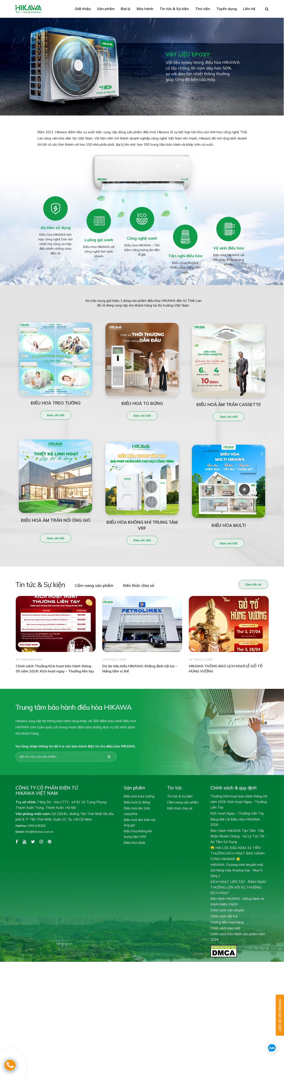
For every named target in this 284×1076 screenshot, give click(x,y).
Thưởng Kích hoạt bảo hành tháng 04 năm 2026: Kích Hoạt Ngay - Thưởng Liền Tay (238, 801)
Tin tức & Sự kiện (174, 8)
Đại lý (125, 8)
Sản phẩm (105, 8)
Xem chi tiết (55, 422)
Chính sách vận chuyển (227, 910)
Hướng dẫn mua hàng (226, 922)
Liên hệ (249, 8)
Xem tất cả (246, 584)
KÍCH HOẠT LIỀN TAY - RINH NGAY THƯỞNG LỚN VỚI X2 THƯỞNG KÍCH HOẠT (238, 887)
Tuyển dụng (226, 8)
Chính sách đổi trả (223, 916)
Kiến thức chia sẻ (131, 585)
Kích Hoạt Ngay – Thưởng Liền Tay (237, 813)
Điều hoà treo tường (139, 796)
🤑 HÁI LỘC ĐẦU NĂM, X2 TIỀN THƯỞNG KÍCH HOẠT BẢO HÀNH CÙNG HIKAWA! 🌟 (237, 853)
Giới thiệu (83, 8)
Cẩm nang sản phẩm (86, 585)
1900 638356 (31, 825)
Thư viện (202, 8)
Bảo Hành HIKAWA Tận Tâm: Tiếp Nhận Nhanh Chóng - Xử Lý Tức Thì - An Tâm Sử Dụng (238, 836)
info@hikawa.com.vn (34, 831)
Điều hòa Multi (134, 843)
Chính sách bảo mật (225, 928)
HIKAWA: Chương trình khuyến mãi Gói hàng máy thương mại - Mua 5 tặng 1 (236, 870)
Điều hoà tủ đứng (137, 802)
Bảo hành (145, 8)
